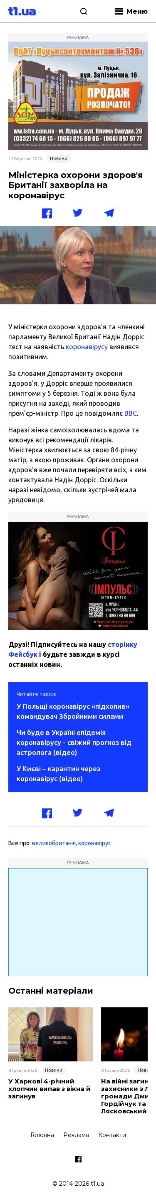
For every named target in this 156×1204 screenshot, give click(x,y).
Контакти (112, 1135)
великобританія (54, 843)
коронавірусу (87, 346)
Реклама (76, 1135)
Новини (58, 158)
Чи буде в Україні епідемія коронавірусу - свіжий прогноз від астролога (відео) (74, 742)
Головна (42, 1135)
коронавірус (94, 843)
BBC (130, 413)
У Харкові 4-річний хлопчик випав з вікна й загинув (49, 1089)
